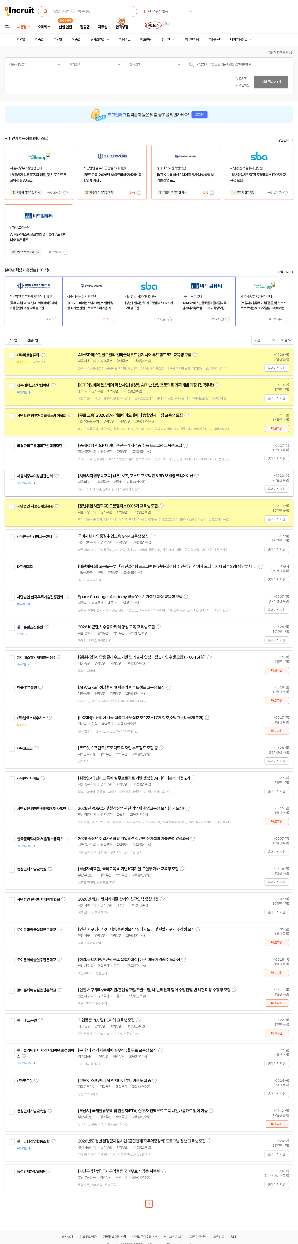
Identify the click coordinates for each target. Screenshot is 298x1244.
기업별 (58, 39)
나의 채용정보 (238, 39)
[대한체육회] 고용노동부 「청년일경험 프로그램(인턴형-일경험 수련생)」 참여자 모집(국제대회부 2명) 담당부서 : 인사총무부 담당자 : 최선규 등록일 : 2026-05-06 (167, 566)
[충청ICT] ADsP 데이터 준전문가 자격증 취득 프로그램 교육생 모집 (130, 445)
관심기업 (32, 340)
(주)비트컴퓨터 (28, 355)
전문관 (166, 39)
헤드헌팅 (145, 39)
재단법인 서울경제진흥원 (35, 506)
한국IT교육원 (27, 687)
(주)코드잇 (25, 748)
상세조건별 (97, 39)
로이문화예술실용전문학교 (36, 929)
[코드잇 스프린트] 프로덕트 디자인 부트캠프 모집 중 (118, 748)
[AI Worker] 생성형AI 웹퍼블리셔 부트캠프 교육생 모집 (121, 687)
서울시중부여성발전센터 (35, 476)
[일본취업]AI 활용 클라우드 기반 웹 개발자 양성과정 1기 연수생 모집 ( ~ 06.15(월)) (142, 657)
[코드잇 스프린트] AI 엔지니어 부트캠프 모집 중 (114, 1080)
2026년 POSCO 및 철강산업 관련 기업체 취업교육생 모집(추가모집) (131, 808)
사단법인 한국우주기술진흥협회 (40, 597)
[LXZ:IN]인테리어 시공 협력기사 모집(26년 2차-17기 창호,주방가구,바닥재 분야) (140, 718)
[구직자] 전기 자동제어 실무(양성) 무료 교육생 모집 (117, 1050)
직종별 (39, 39)
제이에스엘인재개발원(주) (36, 657)
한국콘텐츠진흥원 (30, 627)
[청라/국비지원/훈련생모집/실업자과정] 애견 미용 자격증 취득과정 (129, 959)
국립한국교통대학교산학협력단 (39, 445)
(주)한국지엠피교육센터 (34, 536)
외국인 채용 (192, 39)
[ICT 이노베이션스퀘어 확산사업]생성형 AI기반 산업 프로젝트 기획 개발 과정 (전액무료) (146, 385)
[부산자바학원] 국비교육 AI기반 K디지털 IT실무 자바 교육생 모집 (128, 869)
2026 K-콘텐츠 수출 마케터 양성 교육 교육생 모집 (116, 627)
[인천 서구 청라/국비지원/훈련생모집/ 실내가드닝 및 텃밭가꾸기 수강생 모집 (136, 929)
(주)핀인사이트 (28, 778)
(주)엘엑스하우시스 (31, 718)
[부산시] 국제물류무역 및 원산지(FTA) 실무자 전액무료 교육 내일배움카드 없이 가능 (143, 1111)
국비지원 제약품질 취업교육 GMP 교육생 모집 (113, 536)
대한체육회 (25, 566)
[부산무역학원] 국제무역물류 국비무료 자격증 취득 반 (119, 1171)
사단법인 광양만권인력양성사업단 (41, 808)
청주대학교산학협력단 (33, 385)
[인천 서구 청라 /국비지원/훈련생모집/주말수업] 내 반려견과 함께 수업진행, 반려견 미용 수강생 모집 (154, 990)
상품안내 (283, 140)
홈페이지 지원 (276, 368)
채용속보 (124, 39)
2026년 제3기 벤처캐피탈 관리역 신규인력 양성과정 (118, 899)
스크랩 (65, 192)
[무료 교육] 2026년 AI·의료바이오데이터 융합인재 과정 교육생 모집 (130, 415)
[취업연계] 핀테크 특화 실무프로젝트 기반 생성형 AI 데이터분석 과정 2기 (134, 778)
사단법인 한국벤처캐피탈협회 (38, 899)
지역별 (21, 39)
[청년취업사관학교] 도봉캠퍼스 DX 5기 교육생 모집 (118, 506)
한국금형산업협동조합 (33, 1141)
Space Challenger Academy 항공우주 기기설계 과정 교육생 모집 (130, 597)
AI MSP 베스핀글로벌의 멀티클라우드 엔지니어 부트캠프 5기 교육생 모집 (134, 355)
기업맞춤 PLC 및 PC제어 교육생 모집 (106, 1020)
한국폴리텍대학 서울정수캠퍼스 (40, 838)
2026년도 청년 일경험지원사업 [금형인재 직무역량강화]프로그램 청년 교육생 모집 (142, 1141)
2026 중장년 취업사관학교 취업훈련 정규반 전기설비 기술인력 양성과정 (133, 838)
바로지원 (276, 428)
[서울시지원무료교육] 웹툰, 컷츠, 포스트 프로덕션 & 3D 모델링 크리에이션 (135, 476)
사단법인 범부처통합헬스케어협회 (41, 415)
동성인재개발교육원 (31, 869)
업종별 (76, 39)
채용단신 (214, 39)
